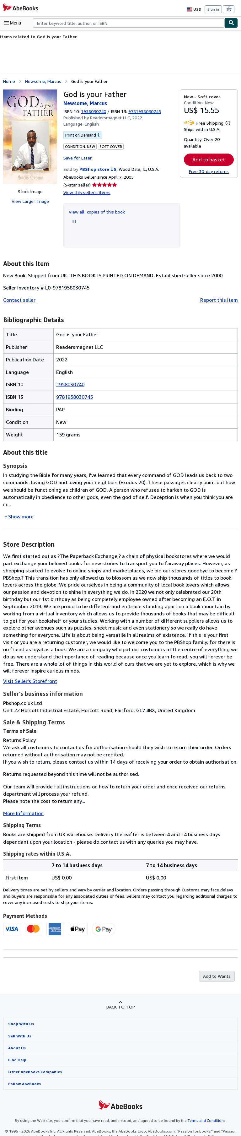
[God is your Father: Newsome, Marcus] (30, 136)
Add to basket (208, 159)
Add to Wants (217, 961)
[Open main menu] (14, 23)
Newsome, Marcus (43, 80)
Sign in (213, 9)
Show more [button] (21, 508)
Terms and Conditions (203, 1106)
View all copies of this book (96, 210)
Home (9, 80)
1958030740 (94, 110)
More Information (22, 798)
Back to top (120, 991)
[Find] (231, 23)
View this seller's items (85, 191)
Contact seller (18, 299)
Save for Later (77, 157)
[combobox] (129, 23)
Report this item (220, 299)
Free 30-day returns (209, 171)
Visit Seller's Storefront (28, 666)
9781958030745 (74, 396)
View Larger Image (30, 200)
